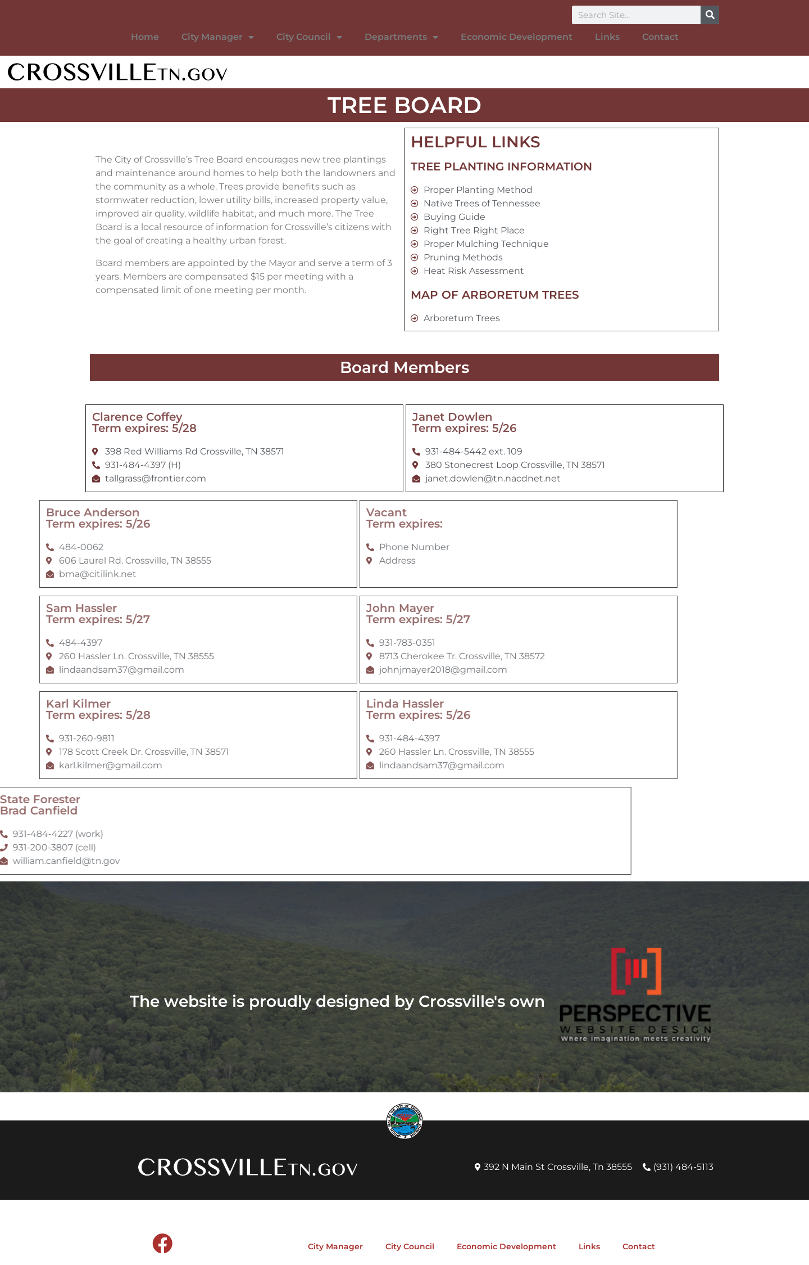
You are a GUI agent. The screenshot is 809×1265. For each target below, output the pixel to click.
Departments (401, 37)
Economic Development (516, 36)
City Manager (217, 37)
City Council (309, 37)
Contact (660, 36)
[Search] (710, 15)
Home (145, 36)
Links (607, 36)
